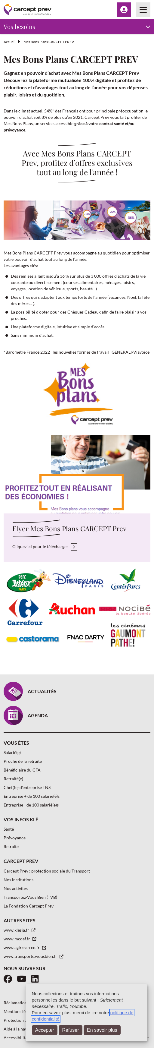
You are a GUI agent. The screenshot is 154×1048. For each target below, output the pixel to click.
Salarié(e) (12, 752)
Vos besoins (19, 26)
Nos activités (16, 888)
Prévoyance (15, 837)
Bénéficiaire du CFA (22, 769)
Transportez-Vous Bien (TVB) (30, 897)
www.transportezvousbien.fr (31, 956)
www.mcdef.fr (17, 938)
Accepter (44, 1030)
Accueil (9, 41)
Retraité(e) (13, 778)
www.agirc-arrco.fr (22, 947)
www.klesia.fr (17, 930)
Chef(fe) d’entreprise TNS (27, 787)
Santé (9, 829)
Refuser (70, 1030)
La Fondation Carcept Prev (29, 905)
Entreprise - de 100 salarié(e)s (31, 804)
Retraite (11, 846)
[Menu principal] (143, 9)
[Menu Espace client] (124, 9)
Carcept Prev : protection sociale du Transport (47, 870)
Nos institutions (18, 879)
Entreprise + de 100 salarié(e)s (32, 796)
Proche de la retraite (23, 761)
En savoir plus (102, 1030)
